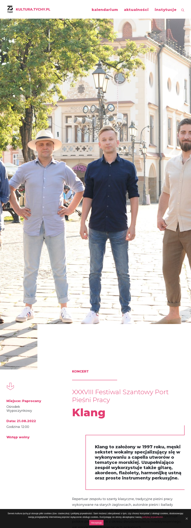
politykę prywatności (152, 517)
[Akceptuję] (186, 518)
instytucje (166, 10)
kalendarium (105, 10)
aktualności (136, 10)
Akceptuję (96, 522)
